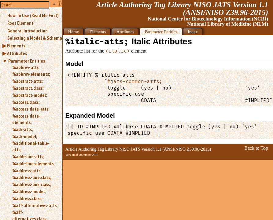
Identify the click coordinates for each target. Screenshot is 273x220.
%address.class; (27, 198)
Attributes (17, 53)
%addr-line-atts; (28, 156)
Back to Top (256, 148)
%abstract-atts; (27, 81)
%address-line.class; (31, 177)
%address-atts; (26, 170)
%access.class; (25, 102)
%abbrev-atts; (25, 67)
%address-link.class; (31, 184)
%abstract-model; (29, 95)
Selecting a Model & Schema (34, 38)
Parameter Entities (26, 61)
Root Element (20, 23)
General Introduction (27, 31)
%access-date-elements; (26, 119)
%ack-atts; (22, 129)
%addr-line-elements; (33, 163)
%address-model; (29, 191)
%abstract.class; (27, 88)
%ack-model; (24, 136)
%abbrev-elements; (31, 74)
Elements (16, 45)
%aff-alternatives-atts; (34, 205)
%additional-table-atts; (31, 146)
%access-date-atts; (30, 109)
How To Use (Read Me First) (33, 15)
